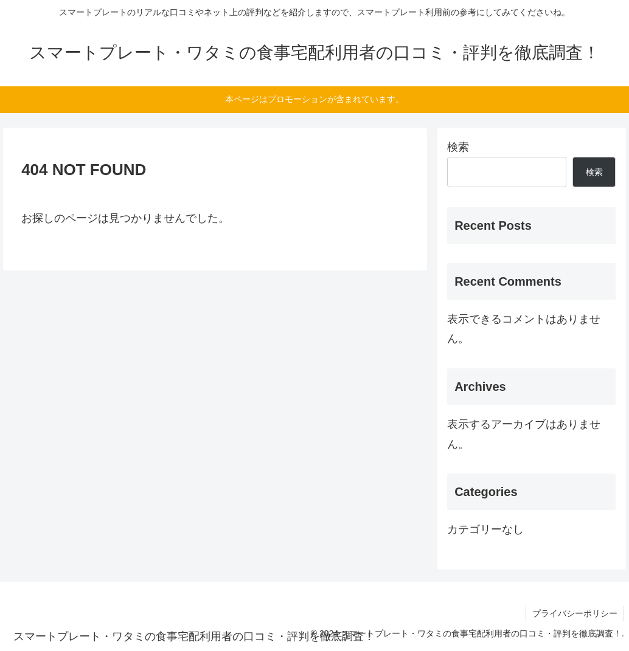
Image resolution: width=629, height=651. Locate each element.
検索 (458, 147)
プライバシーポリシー (574, 613)
